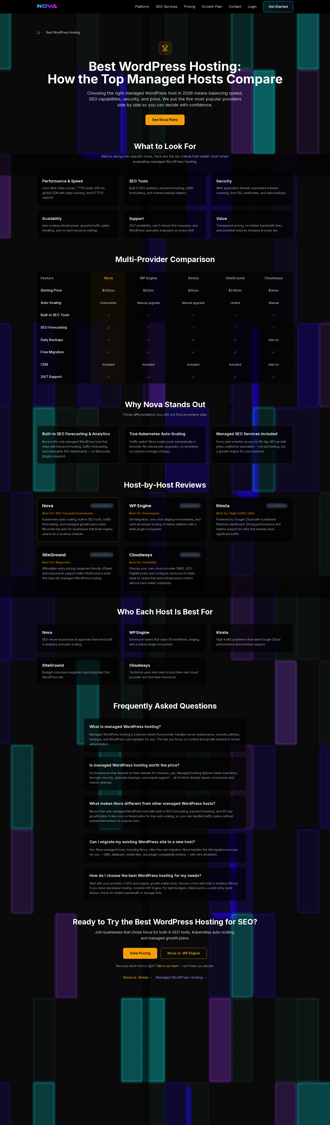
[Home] (38, 32)
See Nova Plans (165, 120)
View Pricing (140, 953)
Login (252, 6)
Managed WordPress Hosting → (181, 977)
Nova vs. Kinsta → (137, 977)
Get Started (278, 6)
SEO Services (166, 6)
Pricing (189, 6)
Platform (142, 6)
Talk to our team (167, 966)
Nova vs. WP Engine (184, 953)
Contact (235, 6)
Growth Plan (212, 6)
